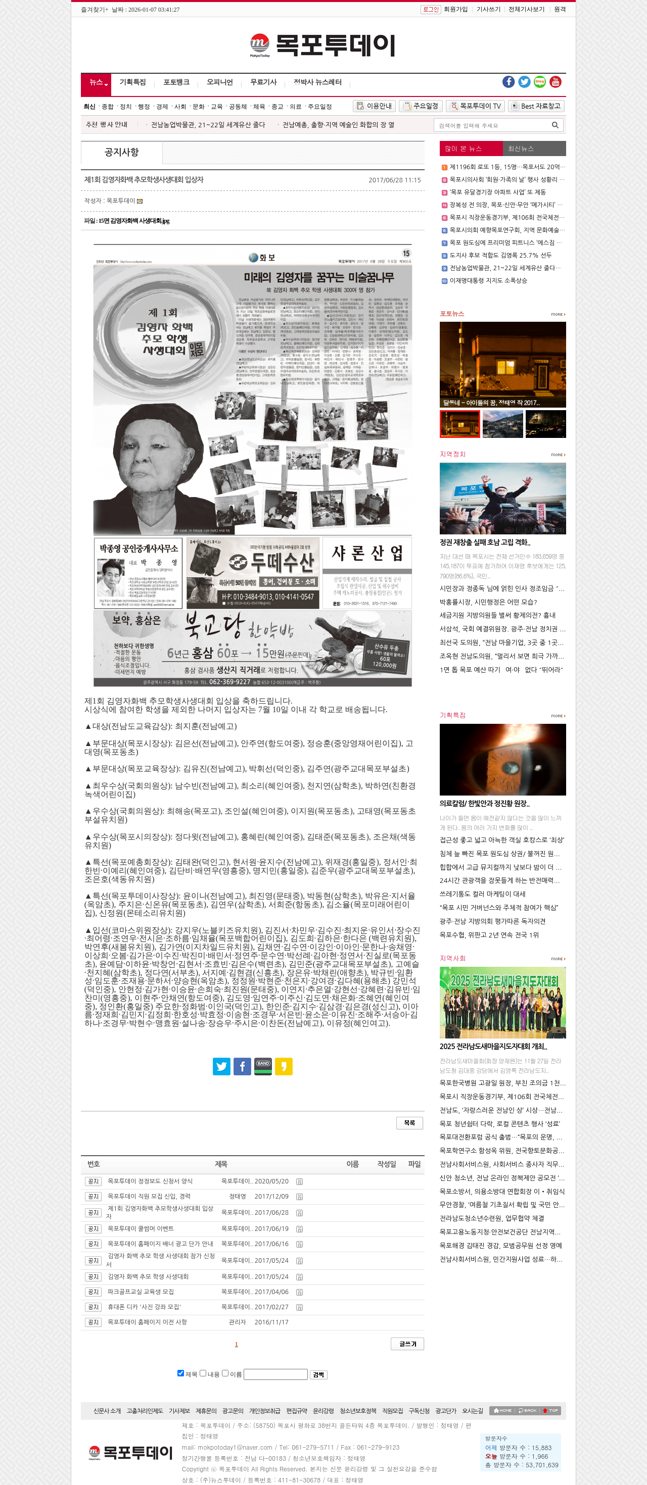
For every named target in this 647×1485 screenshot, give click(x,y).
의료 (296, 106)
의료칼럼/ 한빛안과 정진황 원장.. (485, 803)
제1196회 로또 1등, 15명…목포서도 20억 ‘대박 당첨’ (519, 167)
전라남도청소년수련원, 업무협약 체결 (492, 1218)
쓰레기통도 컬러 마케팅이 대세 (483, 894)
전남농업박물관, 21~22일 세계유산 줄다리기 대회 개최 (521, 268)
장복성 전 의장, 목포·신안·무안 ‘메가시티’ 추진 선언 (516, 205)
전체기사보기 (527, 9)
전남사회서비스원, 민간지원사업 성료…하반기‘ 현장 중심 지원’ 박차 (534, 1259)
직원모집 (392, 1411)
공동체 (238, 106)
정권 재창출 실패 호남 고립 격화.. (485, 542)
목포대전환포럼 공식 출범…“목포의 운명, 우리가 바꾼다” (518, 1137)
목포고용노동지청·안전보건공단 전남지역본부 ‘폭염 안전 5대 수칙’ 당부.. (541, 1232)
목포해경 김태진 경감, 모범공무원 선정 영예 (501, 1246)
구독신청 (419, 1411)
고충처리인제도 (144, 1411)
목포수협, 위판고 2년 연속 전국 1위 (489, 935)
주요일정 (320, 106)
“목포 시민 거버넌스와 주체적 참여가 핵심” (499, 908)
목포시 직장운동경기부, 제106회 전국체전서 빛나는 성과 (523, 218)
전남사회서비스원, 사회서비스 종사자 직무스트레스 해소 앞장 (526, 1164)
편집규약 (296, 1411)
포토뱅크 (176, 82)
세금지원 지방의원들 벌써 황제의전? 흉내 (498, 615)
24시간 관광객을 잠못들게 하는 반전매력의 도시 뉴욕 (514, 880)
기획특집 (133, 82)
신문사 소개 (107, 1411)
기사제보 (179, 1411)
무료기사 (263, 82)
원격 (560, 9)
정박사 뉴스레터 (318, 82)
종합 (108, 106)
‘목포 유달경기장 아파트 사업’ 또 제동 (498, 192)
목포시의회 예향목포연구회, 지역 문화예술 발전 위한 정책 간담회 (534, 230)
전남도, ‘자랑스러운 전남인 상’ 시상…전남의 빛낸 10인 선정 (523, 1110)
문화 (199, 106)
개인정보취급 (265, 1411)
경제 (162, 106)
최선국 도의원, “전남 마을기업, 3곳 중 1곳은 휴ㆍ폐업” (516, 642)
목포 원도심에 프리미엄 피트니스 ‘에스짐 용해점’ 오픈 (519, 243)
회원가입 (456, 9)
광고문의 (232, 1411)
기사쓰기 (489, 9)
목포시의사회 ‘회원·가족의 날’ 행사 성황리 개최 (510, 180)
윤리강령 (323, 1411)
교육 (217, 106)
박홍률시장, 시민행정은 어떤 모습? (488, 602)
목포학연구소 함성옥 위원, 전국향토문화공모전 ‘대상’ (513, 1151)
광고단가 (445, 1411)
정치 (126, 106)
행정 (144, 106)
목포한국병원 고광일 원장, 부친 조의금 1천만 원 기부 (514, 1083)
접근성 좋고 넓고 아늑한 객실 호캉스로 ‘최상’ (502, 840)
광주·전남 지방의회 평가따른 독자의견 (493, 921)
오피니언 (220, 82)
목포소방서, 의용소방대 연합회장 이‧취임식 (502, 1192)
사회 (180, 106)
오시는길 (472, 1411)
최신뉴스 (521, 148)
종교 (277, 106)
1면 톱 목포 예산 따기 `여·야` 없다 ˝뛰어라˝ (502, 670)
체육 (259, 106)
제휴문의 (206, 1411)
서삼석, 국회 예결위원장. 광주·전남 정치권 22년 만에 (514, 629)
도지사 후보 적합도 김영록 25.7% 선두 (501, 256)
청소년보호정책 (358, 1411)
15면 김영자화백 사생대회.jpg (134, 220)
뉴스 (96, 82)
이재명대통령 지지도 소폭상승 (488, 281)
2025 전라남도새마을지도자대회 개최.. (493, 1046)
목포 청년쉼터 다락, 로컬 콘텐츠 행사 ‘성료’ (500, 1124)
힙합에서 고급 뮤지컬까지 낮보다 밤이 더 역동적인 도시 (517, 867)
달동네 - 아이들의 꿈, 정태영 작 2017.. (491, 402)
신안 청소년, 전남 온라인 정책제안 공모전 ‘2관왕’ (508, 1178)
